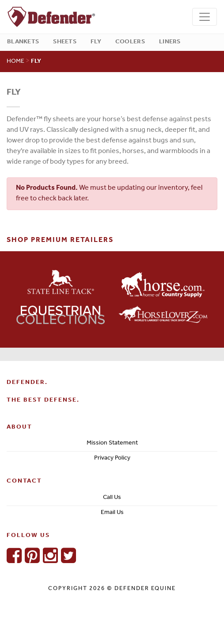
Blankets (23, 42)
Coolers (130, 42)
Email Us (112, 513)
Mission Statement (112, 444)
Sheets (64, 42)
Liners (170, 42)
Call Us (112, 498)
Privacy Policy (112, 459)
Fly (96, 42)
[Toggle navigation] (204, 17)
